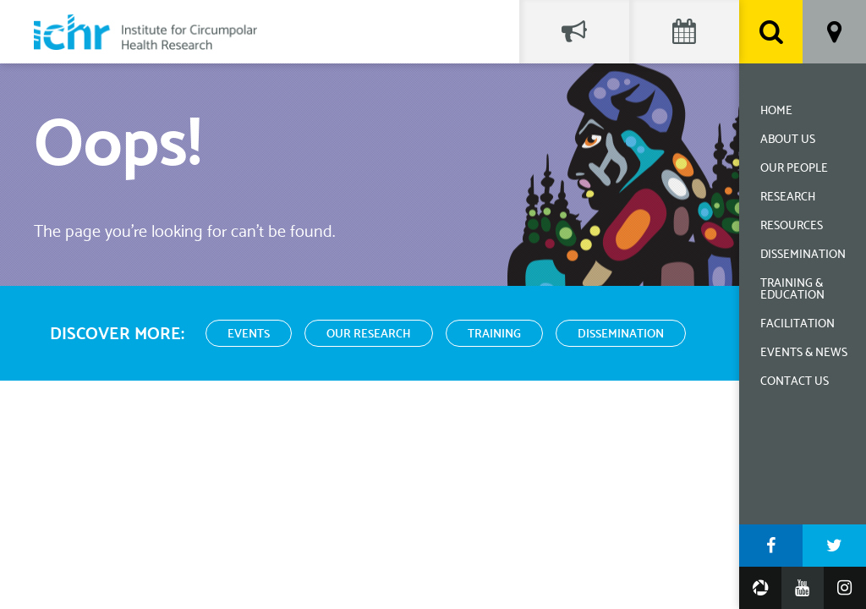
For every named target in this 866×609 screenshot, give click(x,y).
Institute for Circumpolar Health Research (145, 31)
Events (248, 334)
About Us (787, 140)
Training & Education (792, 289)
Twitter (834, 545)
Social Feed (574, 31)
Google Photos (760, 588)
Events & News (803, 353)
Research (787, 197)
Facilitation (797, 324)
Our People (794, 168)
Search (771, 31)
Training (494, 334)
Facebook (771, 545)
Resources (791, 226)
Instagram (845, 588)
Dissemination (803, 255)
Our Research (368, 334)
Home (776, 111)
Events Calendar (684, 31)
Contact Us (794, 382)
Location (834, 31)
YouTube (802, 588)
